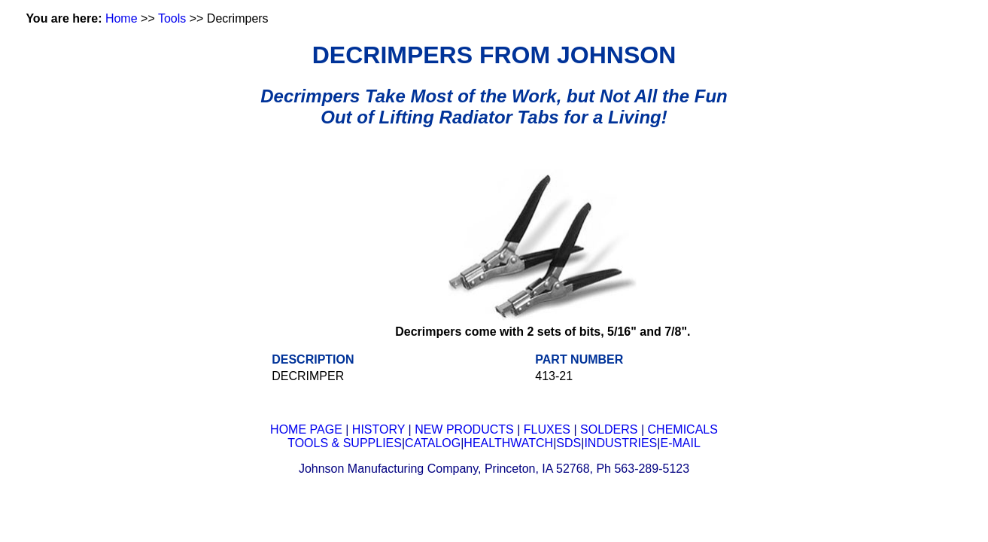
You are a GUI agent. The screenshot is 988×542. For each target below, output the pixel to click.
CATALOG (433, 443)
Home (121, 18)
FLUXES (547, 429)
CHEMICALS (683, 429)
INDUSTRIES (620, 443)
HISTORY (378, 429)
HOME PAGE (306, 429)
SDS (568, 443)
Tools (172, 18)
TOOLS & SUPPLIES (344, 443)
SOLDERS (608, 429)
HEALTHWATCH (508, 443)
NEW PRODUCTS (464, 429)
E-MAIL (680, 443)
